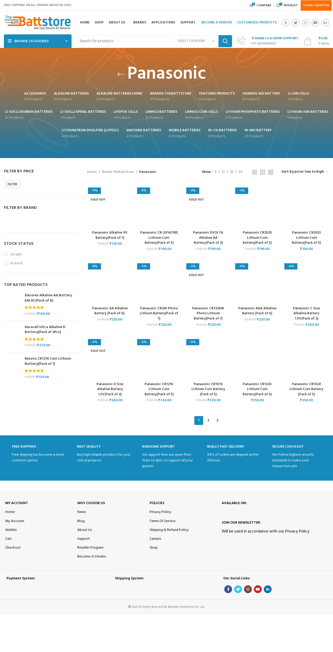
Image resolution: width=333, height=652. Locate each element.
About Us (84, 529)
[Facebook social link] (286, 23)
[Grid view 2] (254, 172)
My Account (16, 503)
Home (92, 172)
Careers (155, 538)
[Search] (153, 41)
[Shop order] (305, 172)
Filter (12, 184)
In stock (16, 263)
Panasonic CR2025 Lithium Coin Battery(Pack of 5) (257, 238)
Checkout (13, 547)
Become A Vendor (91, 556)
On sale (16, 254)
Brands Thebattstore (118, 172)
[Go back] (120, 74)
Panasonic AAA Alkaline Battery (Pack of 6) (257, 311)
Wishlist (11, 529)
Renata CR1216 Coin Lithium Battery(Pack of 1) (48, 361)
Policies (157, 503)
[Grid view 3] (262, 172)
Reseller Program (90, 547)
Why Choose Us (91, 503)
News (81, 512)
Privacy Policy (160, 512)
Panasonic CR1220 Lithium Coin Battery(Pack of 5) (257, 390)
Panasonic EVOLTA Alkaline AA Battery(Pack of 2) (208, 238)
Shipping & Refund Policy (169, 529)
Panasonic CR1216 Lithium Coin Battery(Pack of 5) (159, 390)
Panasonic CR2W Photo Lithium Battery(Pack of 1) (158, 314)
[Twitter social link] (295, 23)
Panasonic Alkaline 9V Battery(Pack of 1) (109, 235)
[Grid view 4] (270, 172)
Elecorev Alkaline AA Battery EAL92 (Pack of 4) (48, 298)
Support (83, 538)
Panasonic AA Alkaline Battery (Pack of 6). (109, 311)
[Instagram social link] (305, 23)
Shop (154, 547)
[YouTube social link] (315, 23)
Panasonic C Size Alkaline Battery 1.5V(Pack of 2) (307, 314)
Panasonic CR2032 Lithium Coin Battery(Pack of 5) (307, 238)
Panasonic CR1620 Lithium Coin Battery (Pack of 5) (307, 390)
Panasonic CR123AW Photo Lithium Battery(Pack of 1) (208, 314)
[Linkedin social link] (325, 23)
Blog (81, 520)
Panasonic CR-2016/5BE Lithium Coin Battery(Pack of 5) (158, 238)
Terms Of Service (163, 520)
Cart (8, 538)
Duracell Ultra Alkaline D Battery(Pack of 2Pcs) (45, 330)
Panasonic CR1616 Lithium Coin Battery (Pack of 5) (208, 390)
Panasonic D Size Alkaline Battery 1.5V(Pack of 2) (109, 390)
